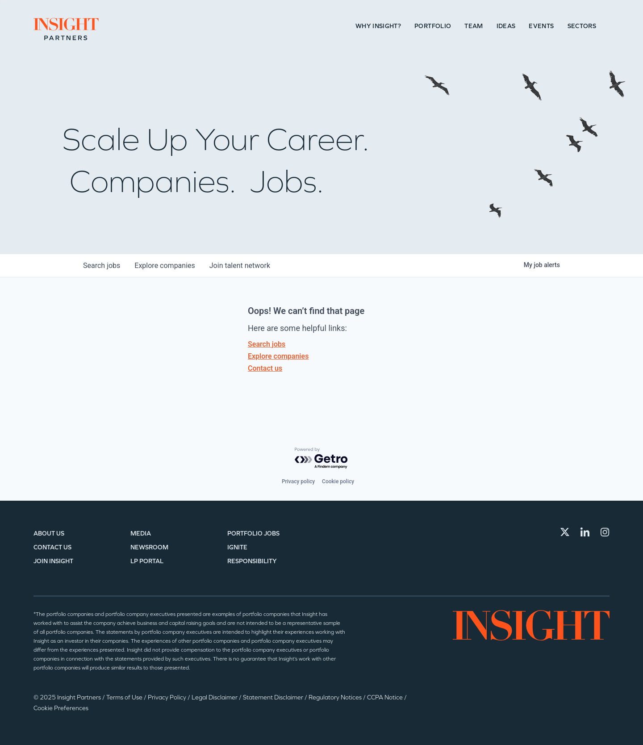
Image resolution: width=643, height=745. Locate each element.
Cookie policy (338, 481)
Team (473, 26)
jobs (101, 265)
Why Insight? (378, 26)
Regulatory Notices (336, 697)
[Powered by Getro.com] (321, 458)
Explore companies (278, 356)
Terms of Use (125, 697)
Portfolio (432, 26)
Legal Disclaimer (215, 697)
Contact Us (52, 547)
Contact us (265, 368)
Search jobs (266, 344)
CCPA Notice (385, 697)
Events (541, 26)
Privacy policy (298, 481)
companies (164, 265)
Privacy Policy (168, 697)
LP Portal (146, 561)
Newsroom (149, 547)
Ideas (506, 26)
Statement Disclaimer (274, 697)
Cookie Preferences (60, 708)
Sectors (582, 26)
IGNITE (237, 547)
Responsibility (252, 561)
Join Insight (53, 561)
